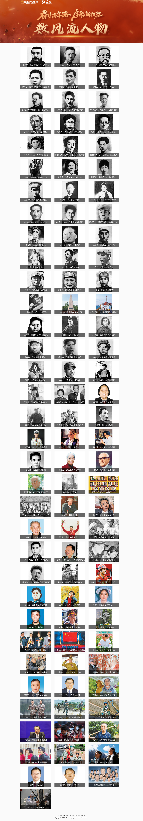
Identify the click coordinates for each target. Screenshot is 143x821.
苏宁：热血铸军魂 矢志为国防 (36, 560)
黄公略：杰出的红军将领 (70, 200)
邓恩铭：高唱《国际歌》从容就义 (36, 87)
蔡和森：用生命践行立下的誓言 (70, 132)
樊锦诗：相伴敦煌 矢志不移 (104, 672)
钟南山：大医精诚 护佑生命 (35, 740)
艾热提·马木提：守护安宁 (69, 785)
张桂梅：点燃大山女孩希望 (36, 762)
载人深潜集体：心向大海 (104, 785)
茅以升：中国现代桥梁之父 (70, 447)
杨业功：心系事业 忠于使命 (69, 627)
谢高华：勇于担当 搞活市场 (104, 515)
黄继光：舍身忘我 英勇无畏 (104, 357)
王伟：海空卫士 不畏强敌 (103, 627)
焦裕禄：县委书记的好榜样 (104, 380)
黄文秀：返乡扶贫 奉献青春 (104, 695)
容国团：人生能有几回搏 (36, 470)
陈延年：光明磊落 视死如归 (104, 87)
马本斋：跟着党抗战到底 (104, 290)
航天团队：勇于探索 (35, 807)
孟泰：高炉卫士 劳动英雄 (35, 425)
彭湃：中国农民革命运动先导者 (70, 110)
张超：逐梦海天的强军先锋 (104, 717)
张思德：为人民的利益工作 (36, 312)
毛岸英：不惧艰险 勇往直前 (69, 357)
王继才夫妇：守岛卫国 (70, 762)
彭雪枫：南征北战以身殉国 (36, 290)
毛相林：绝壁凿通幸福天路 (104, 740)
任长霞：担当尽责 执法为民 (35, 605)
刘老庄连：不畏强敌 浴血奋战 (70, 312)
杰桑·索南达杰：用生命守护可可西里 (36, 582)
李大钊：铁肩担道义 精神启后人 (36, 65)
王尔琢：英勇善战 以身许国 (35, 200)
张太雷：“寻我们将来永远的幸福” (35, 110)
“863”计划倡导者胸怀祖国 (35, 650)
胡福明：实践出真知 (70, 515)
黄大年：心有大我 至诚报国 (35, 695)
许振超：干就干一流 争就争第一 (104, 582)
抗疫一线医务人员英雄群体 (70, 740)
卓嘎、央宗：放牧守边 (104, 762)
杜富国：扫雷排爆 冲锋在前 (35, 717)
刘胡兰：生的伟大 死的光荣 (104, 335)
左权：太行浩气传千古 (104, 267)
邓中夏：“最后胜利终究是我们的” (104, 110)
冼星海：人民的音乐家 (70, 335)
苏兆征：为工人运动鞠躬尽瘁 (36, 132)
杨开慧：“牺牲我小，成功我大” (104, 177)
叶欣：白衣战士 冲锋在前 (103, 605)
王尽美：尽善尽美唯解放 (70, 65)
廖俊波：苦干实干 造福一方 (104, 650)
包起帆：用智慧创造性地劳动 (70, 582)
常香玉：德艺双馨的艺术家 (70, 470)
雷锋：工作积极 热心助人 (35, 380)
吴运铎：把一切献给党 (104, 425)
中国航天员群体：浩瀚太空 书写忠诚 (70, 650)
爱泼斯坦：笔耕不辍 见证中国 (36, 492)
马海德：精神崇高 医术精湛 (104, 470)
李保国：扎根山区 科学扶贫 (35, 672)
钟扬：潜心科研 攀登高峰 (69, 695)
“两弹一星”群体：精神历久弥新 (104, 492)
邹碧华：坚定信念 (35, 785)
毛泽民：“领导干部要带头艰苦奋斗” (103, 222)
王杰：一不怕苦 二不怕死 (69, 380)
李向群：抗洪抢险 (35, 627)
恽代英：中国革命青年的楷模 (36, 155)
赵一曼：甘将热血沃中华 (36, 267)
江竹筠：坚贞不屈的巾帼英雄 (36, 335)
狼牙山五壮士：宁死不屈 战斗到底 (104, 312)
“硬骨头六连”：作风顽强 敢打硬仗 (70, 717)
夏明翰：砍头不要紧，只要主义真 (104, 155)
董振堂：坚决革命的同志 (36, 245)
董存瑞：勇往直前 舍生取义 (35, 357)
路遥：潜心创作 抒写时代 (103, 537)
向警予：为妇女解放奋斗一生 (70, 177)
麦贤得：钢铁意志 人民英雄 (35, 447)
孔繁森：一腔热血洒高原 (104, 560)
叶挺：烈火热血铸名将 (70, 267)
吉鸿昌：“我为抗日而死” (70, 245)
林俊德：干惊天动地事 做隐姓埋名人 (70, 560)
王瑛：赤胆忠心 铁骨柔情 (69, 605)
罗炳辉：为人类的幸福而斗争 (70, 290)
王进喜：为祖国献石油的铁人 (36, 402)
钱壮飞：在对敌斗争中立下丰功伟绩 (70, 155)
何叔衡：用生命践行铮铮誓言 (104, 65)
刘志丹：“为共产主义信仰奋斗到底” (69, 222)
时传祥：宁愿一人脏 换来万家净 (70, 425)
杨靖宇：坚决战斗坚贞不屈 (104, 245)
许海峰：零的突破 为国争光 (69, 537)
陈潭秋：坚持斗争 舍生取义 (69, 87)
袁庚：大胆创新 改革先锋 (35, 537)
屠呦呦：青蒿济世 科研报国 (104, 447)
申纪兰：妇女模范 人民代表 (104, 402)
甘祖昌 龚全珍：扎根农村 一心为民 (70, 402)
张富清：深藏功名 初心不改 (69, 672)
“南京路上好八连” (70, 492)
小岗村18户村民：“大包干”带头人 (35, 515)
